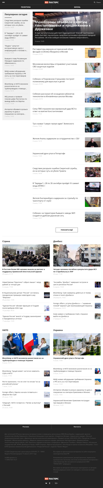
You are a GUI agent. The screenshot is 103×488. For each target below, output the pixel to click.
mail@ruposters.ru (11, 458)
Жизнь (77, 7)
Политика (26, 7)
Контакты (77, 427)
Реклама (26, 427)
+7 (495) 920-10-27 (11, 460)
